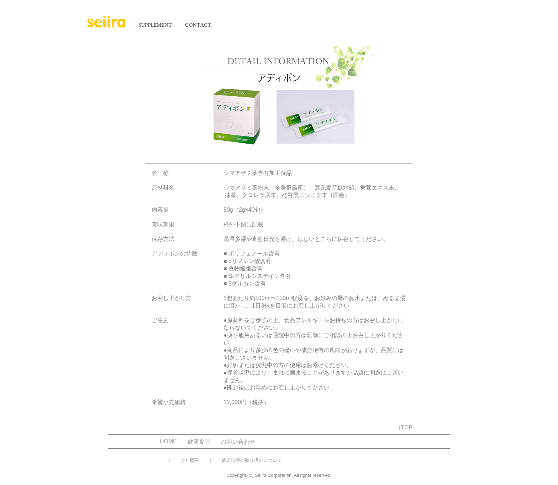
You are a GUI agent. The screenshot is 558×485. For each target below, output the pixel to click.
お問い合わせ (238, 442)
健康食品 (199, 442)
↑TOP (405, 427)
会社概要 (189, 460)
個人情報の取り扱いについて (252, 460)
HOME (168, 441)
